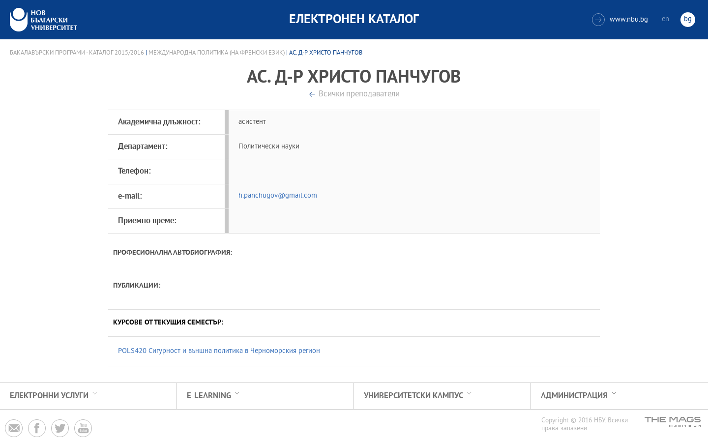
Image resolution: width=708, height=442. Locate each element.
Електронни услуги (49, 396)
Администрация (574, 396)
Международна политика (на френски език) (216, 53)
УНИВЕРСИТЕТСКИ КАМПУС (413, 396)
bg (688, 19)
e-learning (209, 396)
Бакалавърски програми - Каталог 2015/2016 (77, 53)
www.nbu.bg (620, 19)
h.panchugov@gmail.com (277, 196)
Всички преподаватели (359, 94)
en (665, 19)
